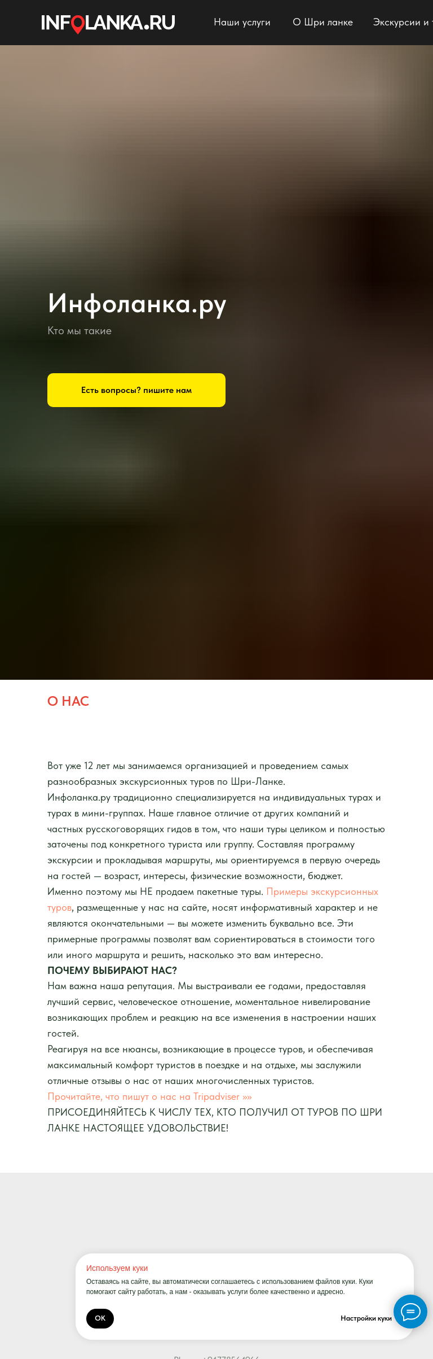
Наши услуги (242, 22)
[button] (136, 390)
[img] (108, 24)
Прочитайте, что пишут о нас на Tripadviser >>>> (149, 1096)
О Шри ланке (323, 22)
